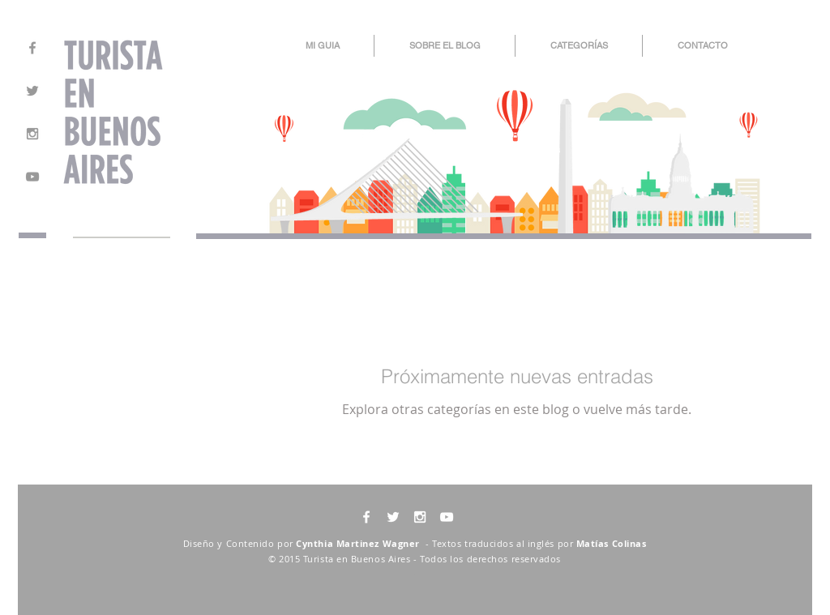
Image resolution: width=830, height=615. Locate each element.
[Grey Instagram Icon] (32, 134)
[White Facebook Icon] (366, 517)
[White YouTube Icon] (447, 517)
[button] (579, 46)
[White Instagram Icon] (420, 517)
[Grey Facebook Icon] (32, 48)
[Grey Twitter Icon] (32, 91)
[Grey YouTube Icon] (32, 177)
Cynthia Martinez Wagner (359, 543)
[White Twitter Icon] (393, 517)
